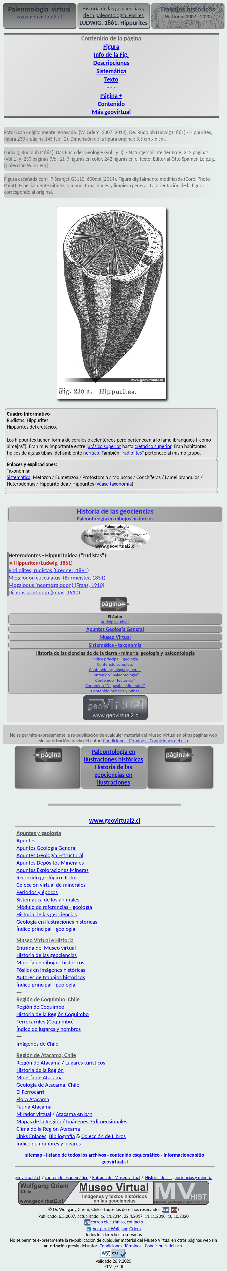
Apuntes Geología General (115, 629)
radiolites (132, 453)
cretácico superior (152, 446)
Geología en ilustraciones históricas (57, 921)
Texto (111, 79)
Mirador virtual (34, 1114)
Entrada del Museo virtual (46, 947)
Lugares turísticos (85, 1062)
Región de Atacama (39, 1062)
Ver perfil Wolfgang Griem (114, 1228)
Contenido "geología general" (115, 669)
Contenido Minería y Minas (115, 691)
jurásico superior (103, 446)
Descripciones (111, 63)
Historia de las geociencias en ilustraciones (114, 774)
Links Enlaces (31, 1136)
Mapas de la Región (39, 1121)
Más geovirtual (111, 112)
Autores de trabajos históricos (51, 977)
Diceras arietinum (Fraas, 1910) (44, 592)
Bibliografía (62, 1136)
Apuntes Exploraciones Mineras (53, 870)
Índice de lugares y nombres (49, 1029)
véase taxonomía (114, 484)
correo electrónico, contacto (117, 1222)
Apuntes (26, 840)
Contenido (111, 104)
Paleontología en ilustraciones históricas (113, 755)
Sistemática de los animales (48, 899)
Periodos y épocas (37, 892)
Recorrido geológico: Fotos (47, 877)
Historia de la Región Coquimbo (53, 1014)
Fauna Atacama (34, 1106)
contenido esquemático (135, 1155)
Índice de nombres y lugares (49, 1143)
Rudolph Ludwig (115, 621)
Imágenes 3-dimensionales (96, 1121)
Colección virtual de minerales (51, 884)
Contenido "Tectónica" (115, 680)
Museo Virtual (115, 637)
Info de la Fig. (111, 54)
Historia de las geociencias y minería (178, 1177)
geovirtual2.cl (27, 1177)
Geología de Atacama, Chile (48, 1084)
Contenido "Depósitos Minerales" (115, 685)
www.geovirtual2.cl (114, 820)
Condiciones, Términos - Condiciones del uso (145, 740)
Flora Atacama (33, 1099)
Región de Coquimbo (40, 1006)
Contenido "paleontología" (115, 675)
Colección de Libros (103, 1136)
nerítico (91, 453)
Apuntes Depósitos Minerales (50, 862)
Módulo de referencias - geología (54, 907)
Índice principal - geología (115, 659)
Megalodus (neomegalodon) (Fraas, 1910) (56, 585)
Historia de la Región (40, 1070)
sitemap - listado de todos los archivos (65, 1155)
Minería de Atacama (40, 1077)
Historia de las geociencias (47, 914)
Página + (111, 96)
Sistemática (111, 71)
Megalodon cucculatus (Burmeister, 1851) (57, 577)
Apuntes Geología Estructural (50, 855)
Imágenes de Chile (38, 1043)
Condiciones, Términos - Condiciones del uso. (141, 1246)
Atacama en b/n (74, 1114)
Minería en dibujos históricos (50, 962)
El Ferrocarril (31, 1091)
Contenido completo (115, 664)
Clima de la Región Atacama (48, 1128)
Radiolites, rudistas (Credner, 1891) (49, 570)
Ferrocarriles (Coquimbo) (45, 1021)
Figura (111, 47)
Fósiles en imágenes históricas (51, 969)
